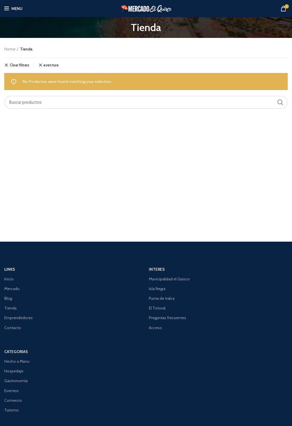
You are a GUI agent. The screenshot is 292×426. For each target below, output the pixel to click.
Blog (8, 298)
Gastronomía (16, 380)
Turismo (11, 410)
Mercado (12, 288)
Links (9, 269)
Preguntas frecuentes (167, 317)
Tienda (10, 308)
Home (9, 49)
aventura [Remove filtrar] (50, 65)
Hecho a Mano (17, 361)
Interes (157, 269)
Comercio (13, 400)
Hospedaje (13, 371)
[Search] (146, 102)
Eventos (11, 390)
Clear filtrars (19, 65)
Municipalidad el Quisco (169, 279)
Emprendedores (18, 317)
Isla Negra (157, 288)
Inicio (9, 279)
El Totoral (157, 308)
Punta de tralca (162, 298)
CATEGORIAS (16, 351)
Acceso (155, 327)
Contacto (12, 327)
